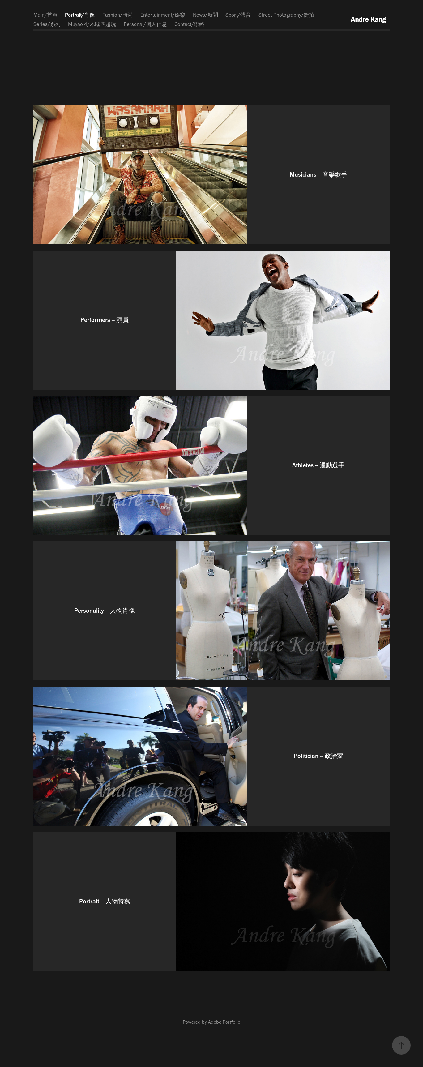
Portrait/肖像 (80, 15)
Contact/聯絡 (189, 24)
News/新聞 (205, 15)
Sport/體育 (238, 15)
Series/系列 (47, 24)
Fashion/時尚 (117, 15)
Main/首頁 (45, 15)
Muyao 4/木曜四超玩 (92, 24)
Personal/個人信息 (145, 24)
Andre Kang (368, 19)
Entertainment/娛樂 (162, 15)
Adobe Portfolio (224, 1022)
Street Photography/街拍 (286, 15)
